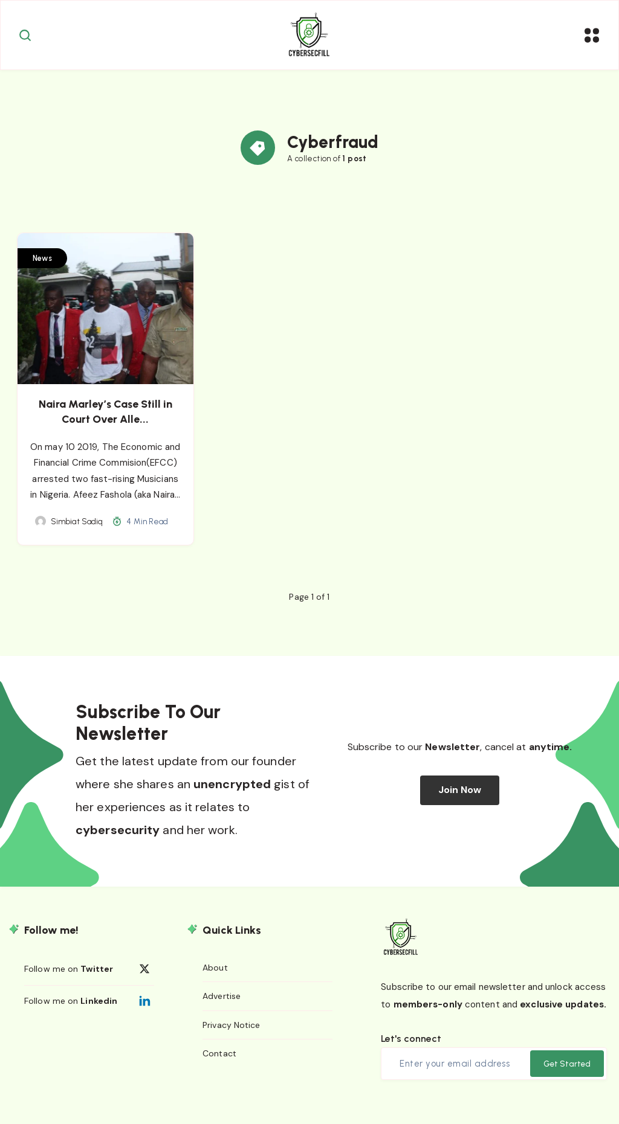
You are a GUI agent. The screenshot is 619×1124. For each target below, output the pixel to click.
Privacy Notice (231, 1035)
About (215, 977)
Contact (219, 1064)
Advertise (222, 1006)
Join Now (460, 800)
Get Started (567, 1074)
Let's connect (411, 1049)
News (44, 268)
